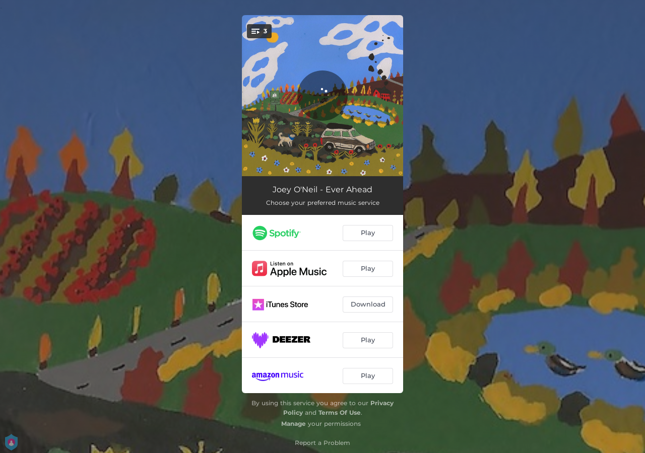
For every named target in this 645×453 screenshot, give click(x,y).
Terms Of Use (339, 412)
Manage (293, 423)
